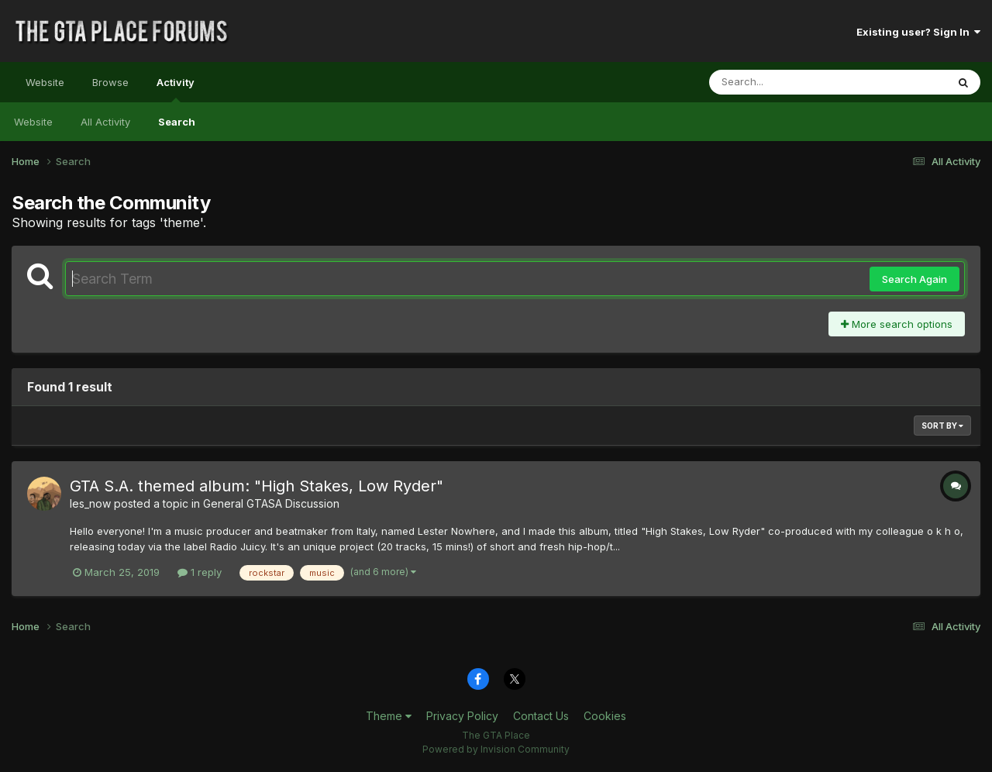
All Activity (105, 121)
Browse (110, 82)
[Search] (785, 82)
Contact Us (541, 715)
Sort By (942, 425)
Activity (176, 89)
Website (45, 82)
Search (176, 121)
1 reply (199, 572)
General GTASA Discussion (271, 503)
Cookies (605, 715)
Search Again (914, 279)
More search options (896, 324)
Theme (389, 715)
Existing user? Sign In (918, 32)
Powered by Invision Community (496, 749)
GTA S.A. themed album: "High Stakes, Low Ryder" (256, 486)
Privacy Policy (462, 715)
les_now (90, 503)
